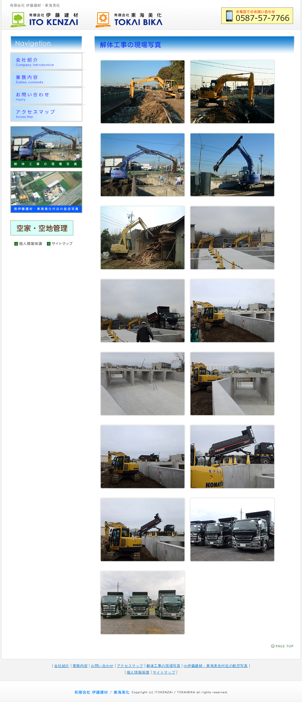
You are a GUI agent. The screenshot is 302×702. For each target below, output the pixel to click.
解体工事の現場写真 (163, 666)
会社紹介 (61, 666)
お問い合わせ (102, 666)
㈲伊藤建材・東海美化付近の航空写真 (216, 666)
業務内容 (80, 666)
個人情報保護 (138, 672)
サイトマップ (164, 672)
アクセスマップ (130, 666)
